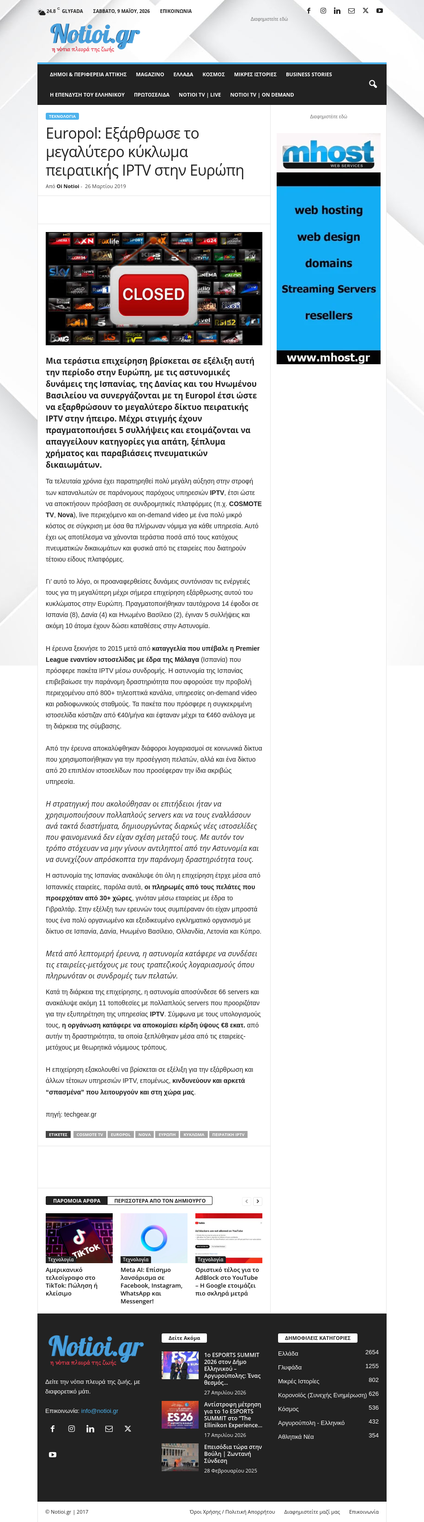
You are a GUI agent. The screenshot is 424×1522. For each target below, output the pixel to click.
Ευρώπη (167, 1134)
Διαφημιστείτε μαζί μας (312, 1511)
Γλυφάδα (290, 1367)
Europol (121, 1134)
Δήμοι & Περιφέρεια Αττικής (88, 74)
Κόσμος (213, 74)
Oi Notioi (68, 186)
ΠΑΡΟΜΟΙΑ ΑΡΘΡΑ (76, 1200)
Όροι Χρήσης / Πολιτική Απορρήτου (232, 1511)
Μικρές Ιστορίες (255, 74)
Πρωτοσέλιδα (152, 94)
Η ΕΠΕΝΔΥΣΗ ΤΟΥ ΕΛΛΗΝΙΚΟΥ (87, 94)
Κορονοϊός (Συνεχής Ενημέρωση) (322, 1395)
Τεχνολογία (62, 116)
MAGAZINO (150, 74)
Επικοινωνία (176, 11)
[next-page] (257, 1201)
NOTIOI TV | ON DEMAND (262, 94)
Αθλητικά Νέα (296, 1436)
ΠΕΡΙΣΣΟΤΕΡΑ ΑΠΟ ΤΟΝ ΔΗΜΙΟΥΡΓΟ (160, 1200)
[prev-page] (246, 1201)
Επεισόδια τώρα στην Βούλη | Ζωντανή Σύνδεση (233, 1454)
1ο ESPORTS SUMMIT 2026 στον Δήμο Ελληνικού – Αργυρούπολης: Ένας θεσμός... (232, 1369)
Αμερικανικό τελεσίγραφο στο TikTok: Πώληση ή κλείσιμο (71, 1281)
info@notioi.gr (99, 1410)
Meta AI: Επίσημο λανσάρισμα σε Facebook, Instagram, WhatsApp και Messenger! (151, 1285)
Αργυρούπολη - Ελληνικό (311, 1422)
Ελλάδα (184, 74)
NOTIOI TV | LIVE (200, 94)
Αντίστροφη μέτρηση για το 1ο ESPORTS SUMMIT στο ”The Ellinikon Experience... (233, 1414)
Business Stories (309, 74)
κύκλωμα (193, 1134)
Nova (145, 1134)
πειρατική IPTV (228, 1134)
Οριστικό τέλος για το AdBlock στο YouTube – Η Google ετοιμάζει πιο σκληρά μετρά (227, 1281)
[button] (373, 84)
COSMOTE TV (90, 1134)
